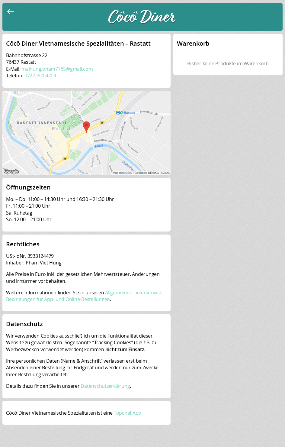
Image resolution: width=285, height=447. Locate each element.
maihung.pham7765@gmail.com (57, 69)
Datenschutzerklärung (105, 386)
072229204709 (40, 75)
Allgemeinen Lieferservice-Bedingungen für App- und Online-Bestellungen (84, 296)
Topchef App (127, 413)
